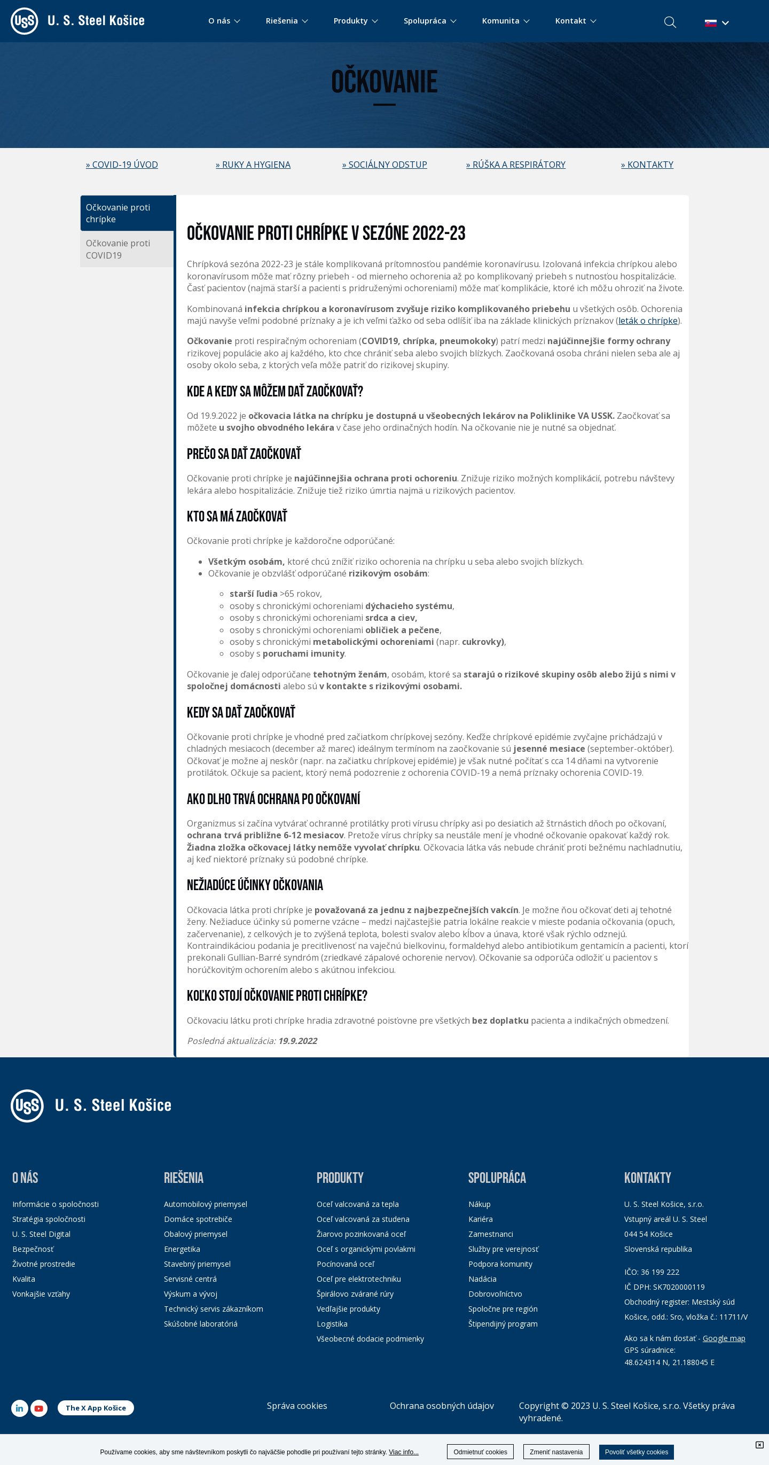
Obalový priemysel (195, 1234)
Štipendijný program (503, 1324)
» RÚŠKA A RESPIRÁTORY (516, 164)
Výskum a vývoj (190, 1294)
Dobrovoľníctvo (495, 1294)
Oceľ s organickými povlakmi (366, 1249)
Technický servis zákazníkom (213, 1309)
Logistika (332, 1324)
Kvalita (23, 1279)
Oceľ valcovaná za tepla (358, 1204)
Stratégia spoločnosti (48, 1219)
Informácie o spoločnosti (55, 1204)
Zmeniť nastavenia (556, 1452)
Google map (724, 1338)
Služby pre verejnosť (503, 1249)
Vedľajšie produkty (348, 1309)
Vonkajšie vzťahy (41, 1294)
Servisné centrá (190, 1279)
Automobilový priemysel (205, 1204)
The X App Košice (96, 1408)
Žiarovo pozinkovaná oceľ (361, 1234)
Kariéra (480, 1219)
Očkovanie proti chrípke (118, 213)
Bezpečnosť (32, 1249)
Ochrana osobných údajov (442, 1406)
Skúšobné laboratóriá (201, 1324)
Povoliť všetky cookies (637, 1452)
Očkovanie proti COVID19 (118, 249)
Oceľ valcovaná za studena (363, 1219)
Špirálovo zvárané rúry (355, 1294)
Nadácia (482, 1279)
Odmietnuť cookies (480, 1452)
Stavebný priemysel (197, 1264)
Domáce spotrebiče (198, 1219)
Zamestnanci (490, 1234)
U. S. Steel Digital (41, 1234)
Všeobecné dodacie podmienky (370, 1339)
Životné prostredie (43, 1264)
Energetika (182, 1249)
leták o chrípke (648, 320)
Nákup (479, 1204)
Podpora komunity (500, 1264)
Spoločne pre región (503, 1309)
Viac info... (404, 1452)
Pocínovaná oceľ (345, 1264)
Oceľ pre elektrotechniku (359, 1279)
